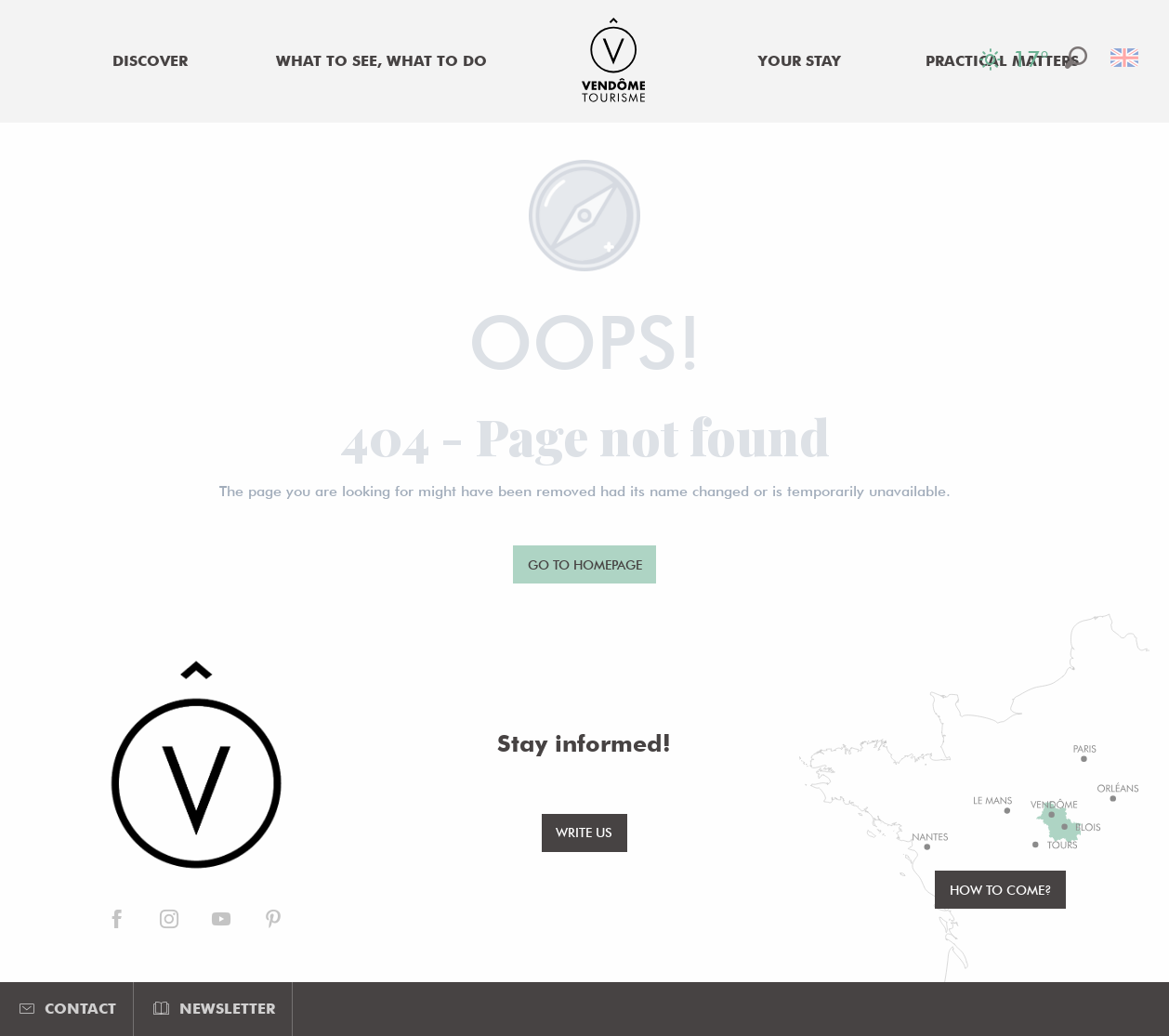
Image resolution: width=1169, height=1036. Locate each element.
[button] (1076, 57)
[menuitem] (150, 61)
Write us (584, 832)
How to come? (1001, 890)
